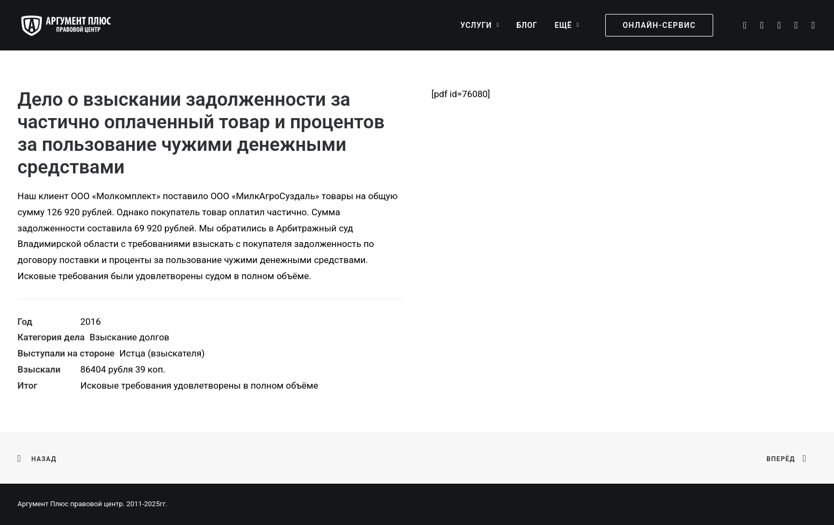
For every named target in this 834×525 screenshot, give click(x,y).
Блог (527, 25)
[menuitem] (479, 25)
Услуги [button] (479, 25)
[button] (744, 25)
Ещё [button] (567, 25)
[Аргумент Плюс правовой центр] (71, 25)
